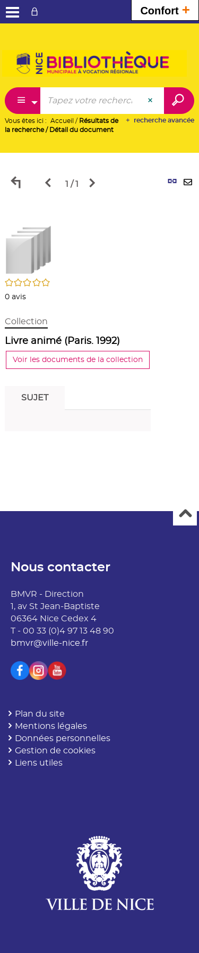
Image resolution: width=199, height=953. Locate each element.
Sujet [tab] (34, 397)
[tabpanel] (99, 324)
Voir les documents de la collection (78, 360)
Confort (165, 9)
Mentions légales (51, 726)
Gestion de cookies (55, 750)
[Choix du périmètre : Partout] (23, 100)
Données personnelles (62, 738)
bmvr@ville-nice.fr (49, 643)
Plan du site (40, 714)
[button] (29, 248)
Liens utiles (39, 763)
